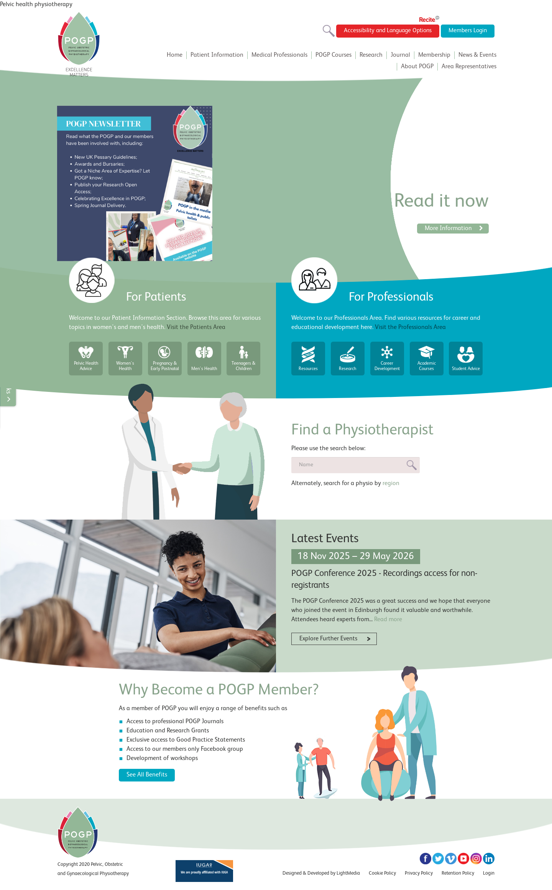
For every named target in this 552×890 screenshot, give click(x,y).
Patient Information (217, 55)
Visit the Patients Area (196, 327)
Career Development (387, 366)
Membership (434, 55)
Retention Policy (458, 873)
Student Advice (466, 369)
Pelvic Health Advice (86, 366)
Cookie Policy (382, 873)
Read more (388, 619)
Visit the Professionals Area (410, 327)
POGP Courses (333, 55)
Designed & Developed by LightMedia (321, 873)
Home (174, 55)
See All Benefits (147, 775)
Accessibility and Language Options (383, 31)
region (391, 483)
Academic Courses (426, 366)
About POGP (417, 67)
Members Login (467, 31)
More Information (454, 228)
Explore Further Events (328, 639)
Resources (308, 369)
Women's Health (126, 366)
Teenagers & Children (244, 366)
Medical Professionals (279, 55)
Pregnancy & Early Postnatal (165, 366)
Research (371, 55)
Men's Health (204, 369)
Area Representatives (469, 67)
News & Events (477, 55)
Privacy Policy (419, 873)
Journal (400, 55)
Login (489, 873)
